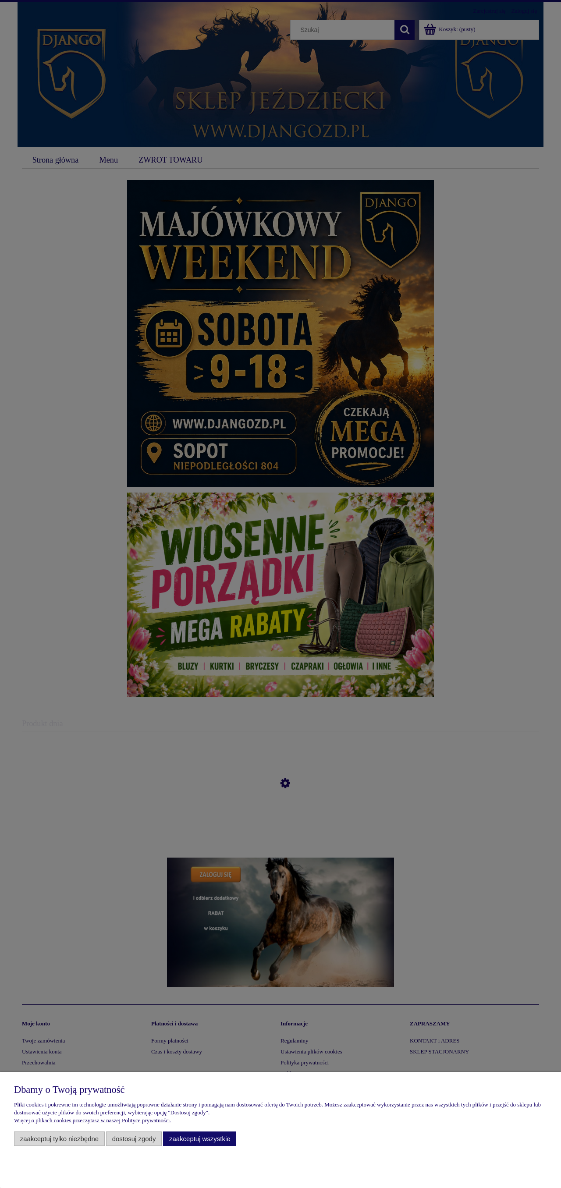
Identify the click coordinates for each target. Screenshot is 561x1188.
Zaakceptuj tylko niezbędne (59, 1138)
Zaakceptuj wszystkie (199, 1138)
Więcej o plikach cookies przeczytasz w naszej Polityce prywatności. (92, 1120)
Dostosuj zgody (134, 1138)
